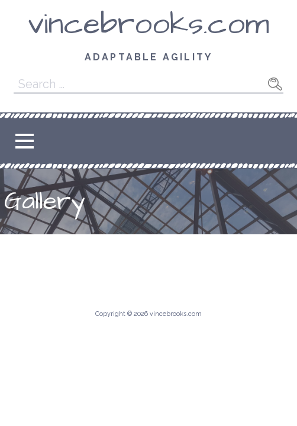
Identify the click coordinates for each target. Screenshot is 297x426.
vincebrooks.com (148, 24)
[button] (24, 141)
